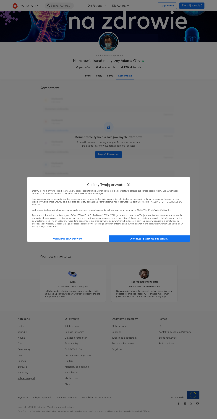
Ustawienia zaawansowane (67, 238)
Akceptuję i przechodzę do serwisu (149, 238)
